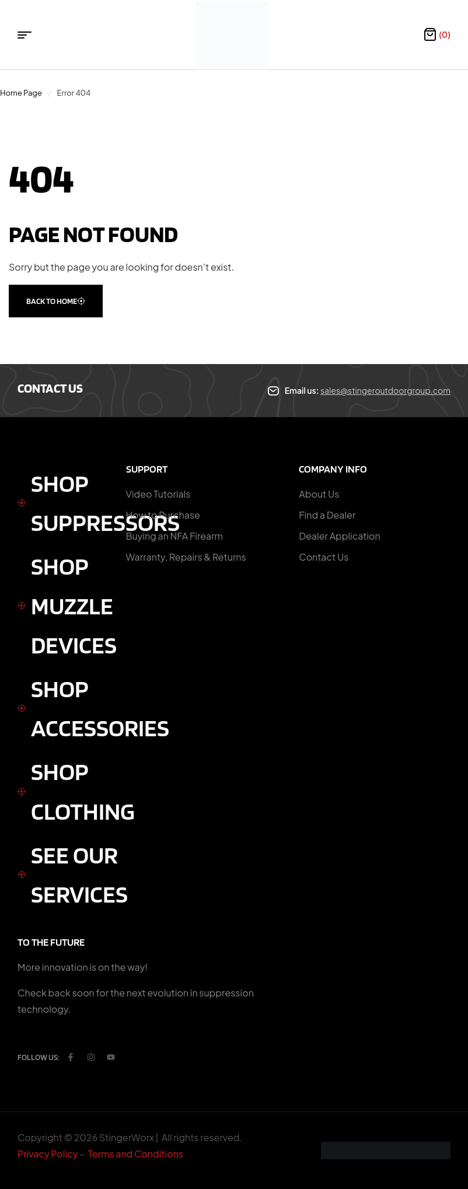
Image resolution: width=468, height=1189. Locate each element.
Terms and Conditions (135, 1154)
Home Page (21, 92)
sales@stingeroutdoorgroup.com (385, 390)
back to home (55, 301)
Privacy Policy (48, 1154)
